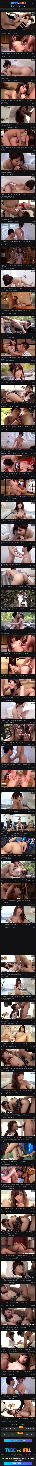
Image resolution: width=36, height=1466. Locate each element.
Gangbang (4, 999)
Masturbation (14, 811)
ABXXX (33, 835)
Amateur (8, 429)
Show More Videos (18, 1441)
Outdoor (13, 429)
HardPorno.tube (30, 633)
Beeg (33, 382)
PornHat (32, 290)
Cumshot (3, 609)
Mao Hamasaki (5, 835)
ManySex (32, 337)
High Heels (4, 313)
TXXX (33, 976)
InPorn (33, 999)
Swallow (3, 633)
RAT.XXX (32, 80)
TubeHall (18, 3)
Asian (15, 33)
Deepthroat (11, 406)
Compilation (7, 927)
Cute (10, 103)
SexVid (33, 33)
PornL (33, 313)
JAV (12, 56)
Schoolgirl (4, 33)
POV (13, 999)
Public (14, 453)
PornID (33, 197)
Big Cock (8, 655)
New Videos (9, 9)
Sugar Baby (4, 588)
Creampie (11, 197)
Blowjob (10, 33)
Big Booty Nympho (6, 453)
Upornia (33, 1282)
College (16, 835)
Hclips (33, 1329)
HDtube (33, 103)
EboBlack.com (12, 1428)
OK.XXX (33, 1374)
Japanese (4, 80)
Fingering (11, 268)
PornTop (32, 360)
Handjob (14, 290)
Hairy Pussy (12, 476)
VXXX (33, 927)
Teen (2, 245)
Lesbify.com (12, 1434)
